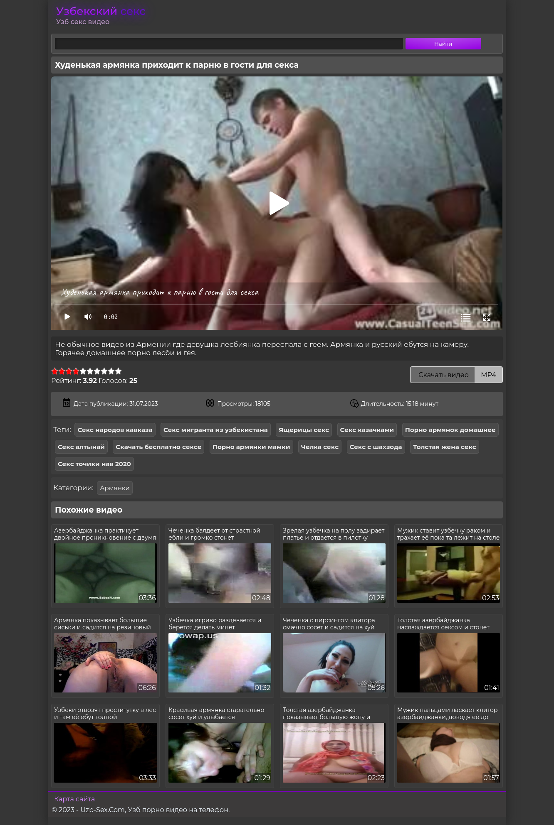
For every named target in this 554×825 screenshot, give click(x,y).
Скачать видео (456, 375)
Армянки (115, 488)
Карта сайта (74, 799)
